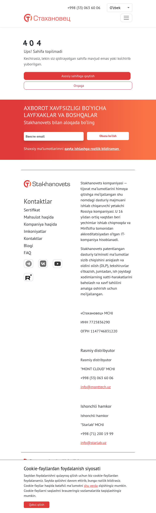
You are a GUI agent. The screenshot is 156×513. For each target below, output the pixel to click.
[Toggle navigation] (126, 18)
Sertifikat (32, 210)
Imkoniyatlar (35, 231)
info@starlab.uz (93, 442)
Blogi (28, 245)
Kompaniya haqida (40, 224)
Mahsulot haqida (39, 217)
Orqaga (79, 85)
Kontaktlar (33, 238)
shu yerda (91, 485)
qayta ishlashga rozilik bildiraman (92, 148)
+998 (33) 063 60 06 (83, 7)
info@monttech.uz (96, 386)
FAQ (27, 252)
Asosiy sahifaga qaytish (78, 76)
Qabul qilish (36, 504)
